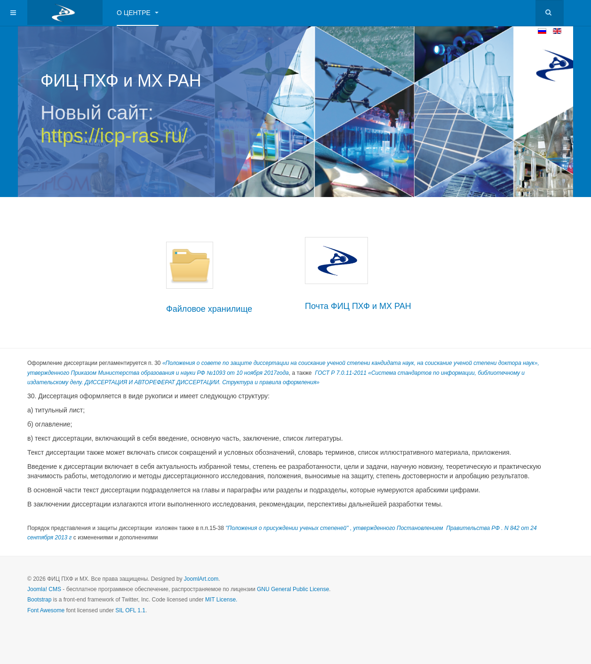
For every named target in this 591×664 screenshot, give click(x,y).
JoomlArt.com (201, 579)
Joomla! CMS (44, 589)
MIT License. (221, 599)
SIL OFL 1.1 (130, 610)
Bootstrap (39, 599)
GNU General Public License (293, 589)
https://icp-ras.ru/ (114, 136)
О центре (138, 12)
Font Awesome (45, 610)
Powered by (521, 587)
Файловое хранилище (209, 309)
